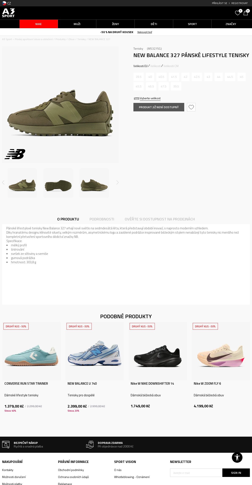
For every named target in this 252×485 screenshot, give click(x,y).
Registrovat (239, 3)
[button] (201, 13)
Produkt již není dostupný (159, 107)
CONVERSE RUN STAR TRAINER (26, 383)
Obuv (71, 39)
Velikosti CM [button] (171, 66)
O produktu (68, 219)
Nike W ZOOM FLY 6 (207, 383)
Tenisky (81, 39)
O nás (118, 470)
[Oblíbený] (238, 12)
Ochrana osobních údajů (73, 477)
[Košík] (247, 12)
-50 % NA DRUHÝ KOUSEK (116, 32)
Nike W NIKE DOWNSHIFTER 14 (152, 383)
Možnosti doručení (14, 477)
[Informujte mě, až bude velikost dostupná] (138, 77)
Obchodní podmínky (71, 470)
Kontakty (7, 470)
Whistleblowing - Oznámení (132, 477)
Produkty (60, 39)
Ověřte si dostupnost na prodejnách (160, 219)
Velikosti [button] (155, 66)
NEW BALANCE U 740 (82, 383)
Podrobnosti (102, 219)
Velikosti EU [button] (140, 66)
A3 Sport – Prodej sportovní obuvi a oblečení (27, 39)
